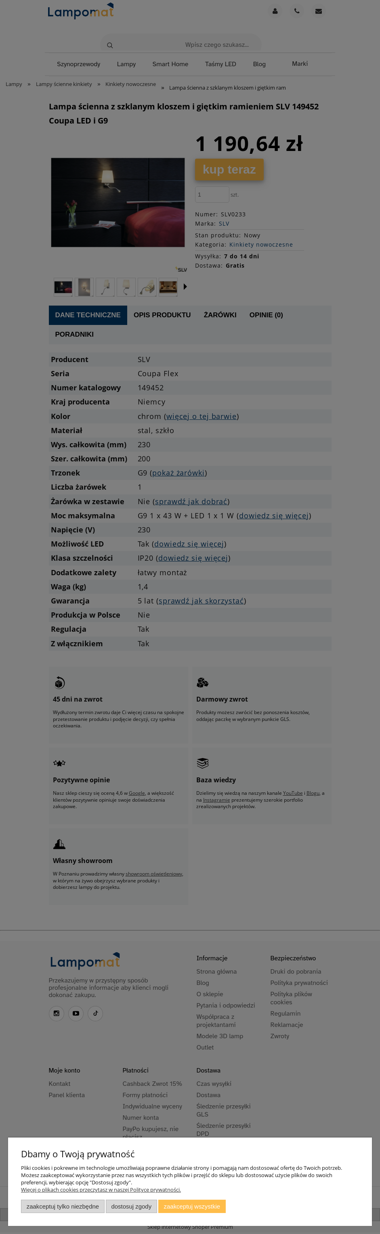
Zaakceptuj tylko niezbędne (63, 1206)
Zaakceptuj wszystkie (192, 1206)
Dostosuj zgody (131, 1206)
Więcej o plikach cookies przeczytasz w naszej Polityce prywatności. (101, 1189)
